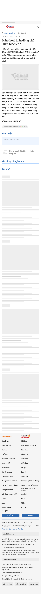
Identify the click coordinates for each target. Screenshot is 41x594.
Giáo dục (24, 450)
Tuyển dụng (34, 584)
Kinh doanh (6, 445)
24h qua (5, 511)
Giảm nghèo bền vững (29, 485)
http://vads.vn (13, 576)
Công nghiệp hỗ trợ (9, 481)
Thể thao (5, 450)
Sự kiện (30, 515)
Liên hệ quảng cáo (9, 559)
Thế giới (5, 454)
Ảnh (3, 503)
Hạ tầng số (22, 33)
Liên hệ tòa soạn (8, 534)
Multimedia (6, 507)
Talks (4, 499)
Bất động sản (7, 472)
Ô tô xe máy (6, 468)
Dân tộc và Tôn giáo (28, 445)
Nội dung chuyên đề (9, 494)
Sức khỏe (24, 459)
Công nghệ (8, 33)
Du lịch (23, 468)
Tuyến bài (10, 515)
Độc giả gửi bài (21, 584)
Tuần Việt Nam (7, 476)
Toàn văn (24, 476)
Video (23, 503)
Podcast (24, 507)
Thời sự (24, 441)
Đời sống (24, 454)
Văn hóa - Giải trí (8, 459)
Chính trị (5, 441)
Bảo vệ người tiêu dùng (30, 481)
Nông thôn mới (7, 490)
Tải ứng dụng (7, 584)
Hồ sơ (23, 499)
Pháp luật (24, 463)
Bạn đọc (24, 472)
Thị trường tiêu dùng (10, 485)
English (24, 494)
